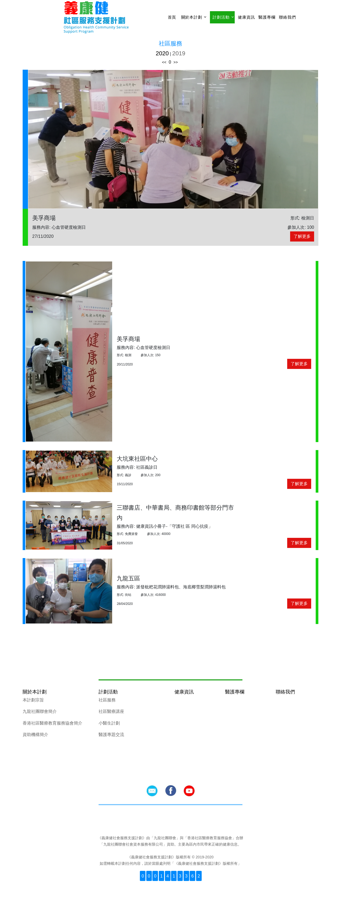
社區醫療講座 (111, 711)
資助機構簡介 (35, 734)
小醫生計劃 (109, 723)
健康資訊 (246, 17)
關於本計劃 (191, 17)
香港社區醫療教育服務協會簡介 (52, 723)
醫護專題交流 (111, 734)
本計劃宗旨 (33, 700)
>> (175, 62)
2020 (162, 53)
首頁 (172, 17)
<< (164, 62)
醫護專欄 (266, 17)
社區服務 (107, 700)
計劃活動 (221, 17)
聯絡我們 (287, 17)
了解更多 (302, 236)
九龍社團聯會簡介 (40, 711)
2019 (178, 53)
